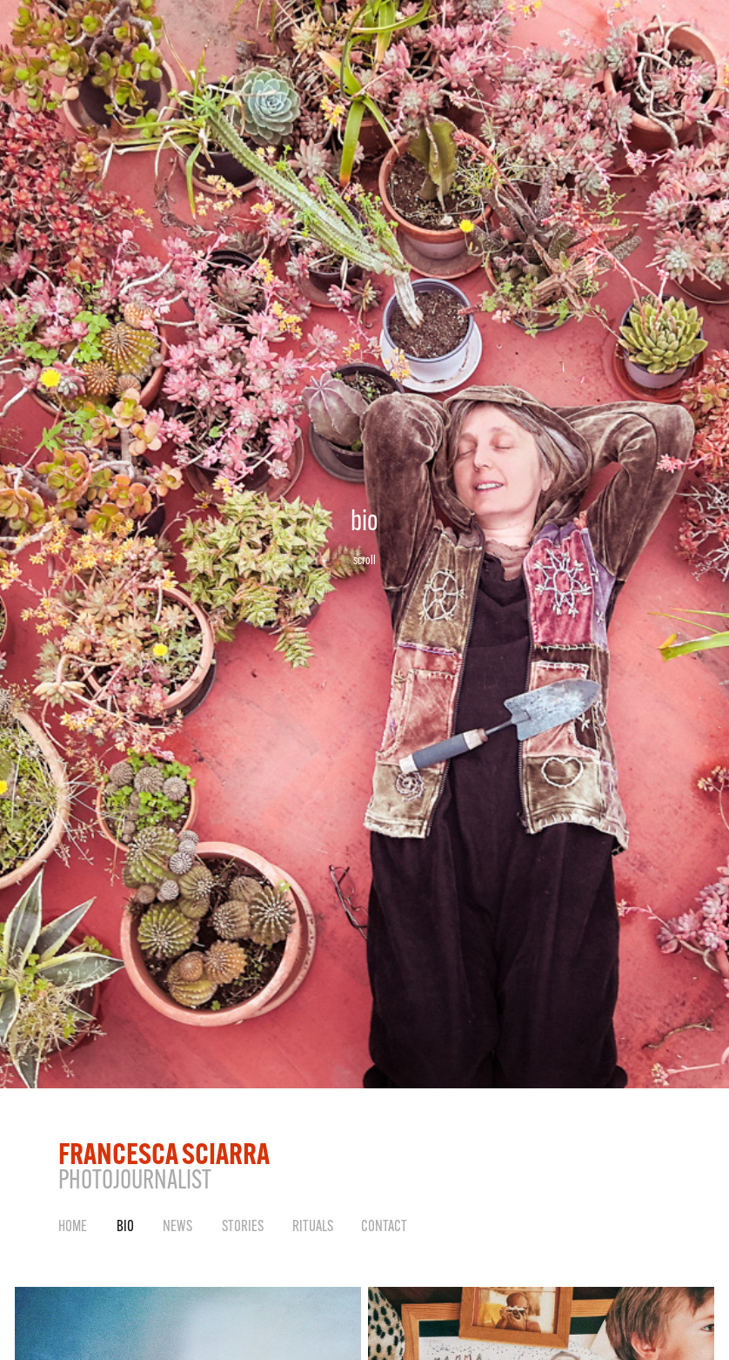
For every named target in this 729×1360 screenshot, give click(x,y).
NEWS (177, 1225)
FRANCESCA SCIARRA (164, 1153)
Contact (384, 1225)
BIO (125, 1225)
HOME (72, 1225)
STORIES (243, 1225)
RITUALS (312, 1225)
